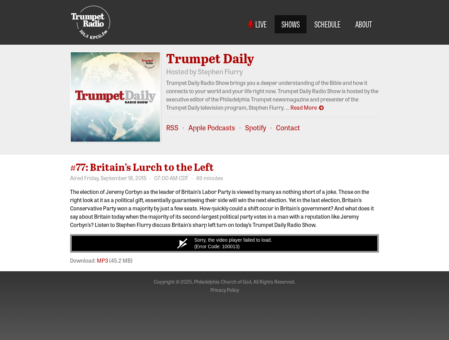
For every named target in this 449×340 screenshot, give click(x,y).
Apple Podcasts (211, 127)
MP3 (102, 260)
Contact (288, 127)
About (363, 24)
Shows (290, 24)
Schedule (327, 24)
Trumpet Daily (210, 58)
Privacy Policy (224, 289)
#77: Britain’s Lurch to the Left (142, 167)
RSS (172, 127)
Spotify (255, 127)
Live (257, 24)
